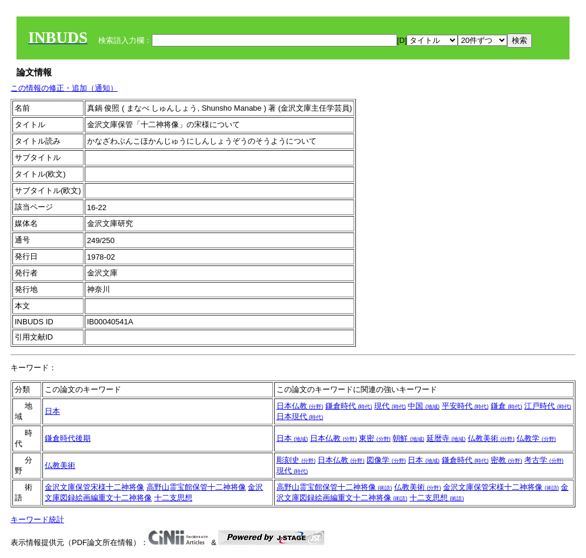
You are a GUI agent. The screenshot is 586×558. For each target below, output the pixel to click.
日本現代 (300, 416)
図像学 (386, 460)
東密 (375, 438)
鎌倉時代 (348, 405)
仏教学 (536, 438)
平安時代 (465, 405)
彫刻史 (296, 460)
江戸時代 (547, 405)
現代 (390, 405)
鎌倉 (506, 405)
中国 (424, 405)
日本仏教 (300, 405)
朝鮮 (408, 438)
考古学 (544, 460)
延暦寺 (446, 438)
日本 (52, 411)
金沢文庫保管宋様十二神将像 (94, 487)
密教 (506, 460)
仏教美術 (491, 438)
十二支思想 (173, 497)
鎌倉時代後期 (68, 438)
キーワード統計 (37, 519)
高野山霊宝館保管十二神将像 (196, 487)
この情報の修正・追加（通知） (64, 88)
